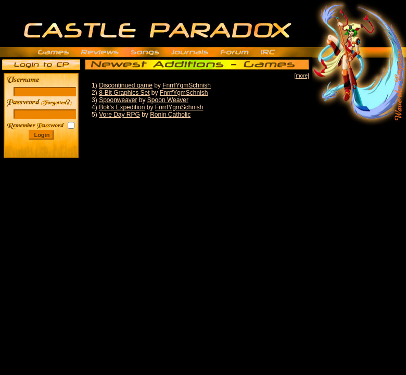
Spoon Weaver (167, 100)
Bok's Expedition (122, 107)
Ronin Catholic (170, 114)
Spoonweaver (118, 100)
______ (57, 102)
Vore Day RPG (119, 114)
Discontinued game (126, 85)
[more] (301, 76)
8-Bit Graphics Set (124, 92)
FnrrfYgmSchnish (186, 85)
